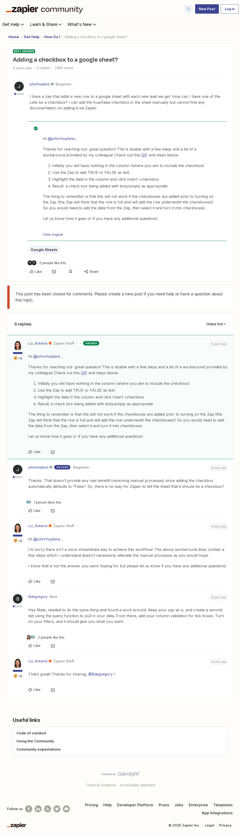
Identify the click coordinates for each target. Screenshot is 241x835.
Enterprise (198, 805)
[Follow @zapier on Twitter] (56, 808)
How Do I (52, 37)
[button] (207, 9)
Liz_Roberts (38, 343)
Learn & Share (46, 24)
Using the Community (35, 741)
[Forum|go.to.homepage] (45, 9)
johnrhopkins (40, 84)
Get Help (13, 24)
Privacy (225, 825)
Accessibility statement (137, 785)
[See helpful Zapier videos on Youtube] (66, 808)
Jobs (178, 805)
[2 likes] (47, 262)
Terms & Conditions (101, 785)
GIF (144, 155)
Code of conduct (31, 733)
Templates (223, 805)
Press (164, 805)
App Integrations (217, 813)
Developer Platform (135, 805)
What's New (82, 24)
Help (107, 805)
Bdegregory (38, 596)
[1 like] (43, 502)
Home (13, 37)
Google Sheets (44, 249)
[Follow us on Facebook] (28, 808)
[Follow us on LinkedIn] (38, 808)
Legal (209, 825)
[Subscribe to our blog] (47, 808)
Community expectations (38, 749)
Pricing (91, 805)
